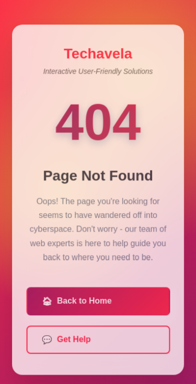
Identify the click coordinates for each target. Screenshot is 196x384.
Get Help (66, 341)
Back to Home (76, 303)
